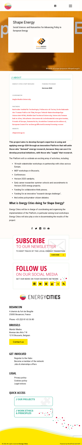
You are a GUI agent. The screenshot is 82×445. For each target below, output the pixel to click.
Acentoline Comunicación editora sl (52, 121)
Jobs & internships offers (25, 364)
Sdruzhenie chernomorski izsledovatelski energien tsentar (45, 118)
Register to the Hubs (23, 358)
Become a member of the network (29, 361)
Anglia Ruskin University (21, 99)
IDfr (79, 444)
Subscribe (55, 255)
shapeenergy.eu (18, 133)
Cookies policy (20, 381)
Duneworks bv (32, 121)
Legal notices (20, 383)
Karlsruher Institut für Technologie (25, 109)
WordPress (71, 444)
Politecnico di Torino (48, 109)
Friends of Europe (19, 121)
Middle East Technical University (39, 115)
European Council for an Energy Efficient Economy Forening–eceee (37, 124)
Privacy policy (20, 378)
